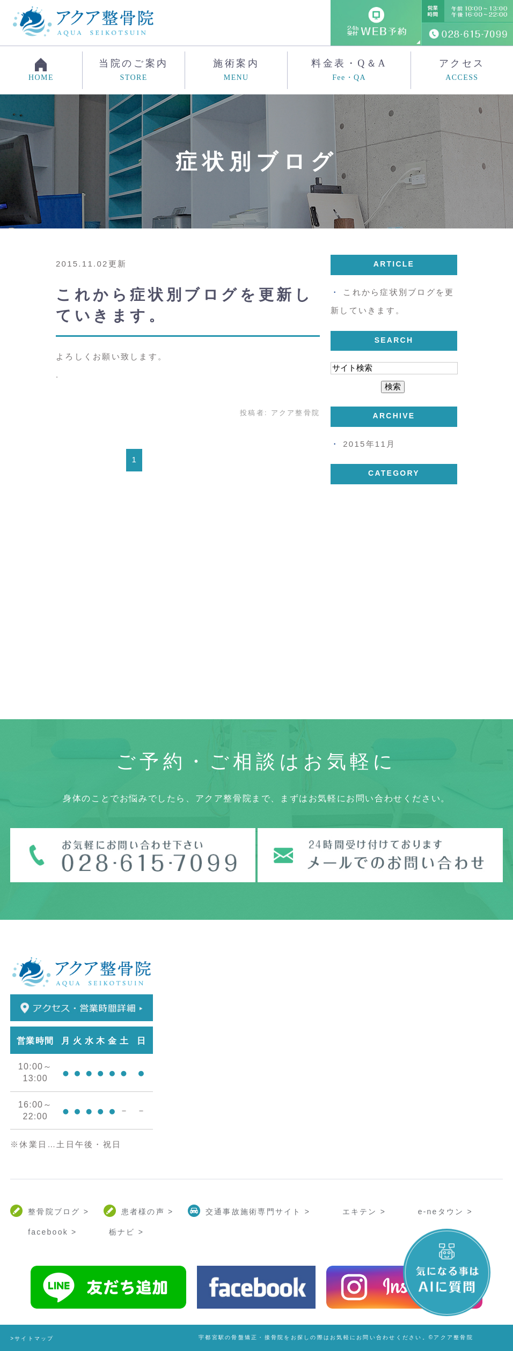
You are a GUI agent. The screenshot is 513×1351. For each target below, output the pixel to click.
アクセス (462, 70)
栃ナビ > (126, 1232)
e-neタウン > (445, 1211)
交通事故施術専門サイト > (258, 1211)
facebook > (52, 1232)
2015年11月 (369, 443)
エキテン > (364, 1211)
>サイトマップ (32, 1338)
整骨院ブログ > (58, 1211)
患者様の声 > (147, 1211)
